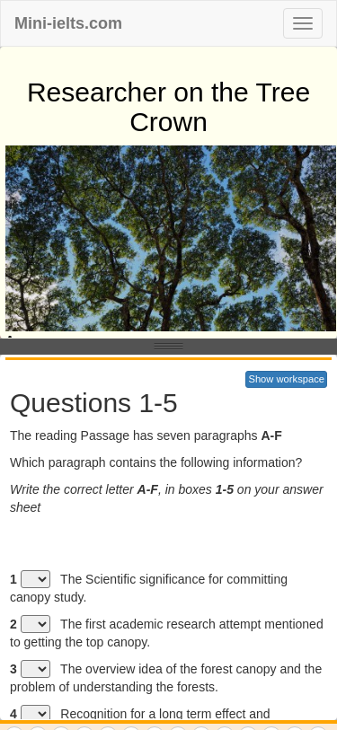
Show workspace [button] (286, 379)
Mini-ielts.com (68, 23)
